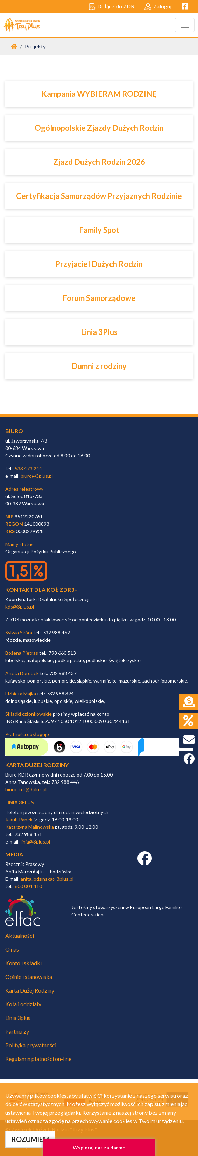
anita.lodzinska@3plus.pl (47, 879)
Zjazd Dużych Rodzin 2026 (99, 162)
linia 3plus (19, 802)
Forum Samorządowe (99, 298)
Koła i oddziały (23, 1004)
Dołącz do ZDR (111, 7)
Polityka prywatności (30, 1045)
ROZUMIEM (30, 1139)
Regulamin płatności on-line (38, 1058)
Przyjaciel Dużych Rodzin (99, 264)
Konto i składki (23, 963)
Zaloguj (157, 7)
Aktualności (19, 935)
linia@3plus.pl (35, 842)
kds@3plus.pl (19, 607)
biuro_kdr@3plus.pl (26, 789)
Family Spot (99, 230)
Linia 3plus (17, 1017)
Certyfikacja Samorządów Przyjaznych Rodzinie (99, 196)
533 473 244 (28, 468)
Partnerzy (17, 1031)
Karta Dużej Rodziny (29, 990)
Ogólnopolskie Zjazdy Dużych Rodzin (99, 128)
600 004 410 (28, 886)
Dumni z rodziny (99, 366)
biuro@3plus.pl (37, 476)
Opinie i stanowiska (28, 976)
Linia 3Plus (99, 332)
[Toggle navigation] (185, 25)
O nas (12, 949)
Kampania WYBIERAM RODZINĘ (99, 94)
